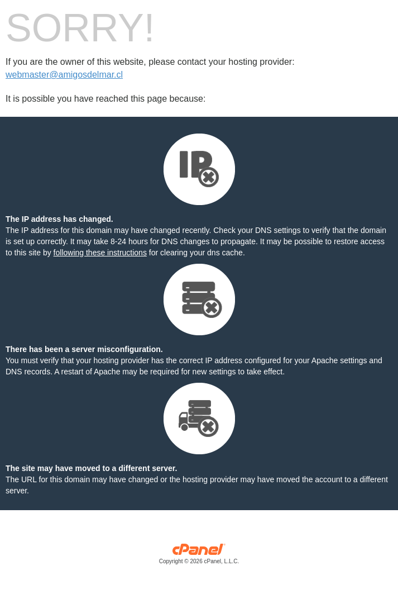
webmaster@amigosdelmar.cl (64, 74)
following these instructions (100, 252)
